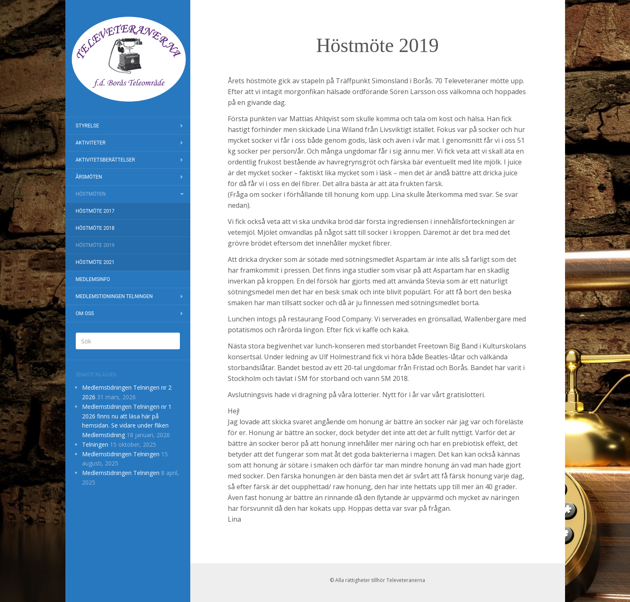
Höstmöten (91, 194)
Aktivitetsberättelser (105, 160)
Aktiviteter (91, 143)
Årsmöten (89, 177)
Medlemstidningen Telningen (114, 296)
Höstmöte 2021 (95, 262)
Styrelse (87, 126)
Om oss (85, 313)
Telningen (95, 444)
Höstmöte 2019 (95, 245)
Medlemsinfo (93, 279)
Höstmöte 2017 (95, 211)
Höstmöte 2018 (95, 228)
